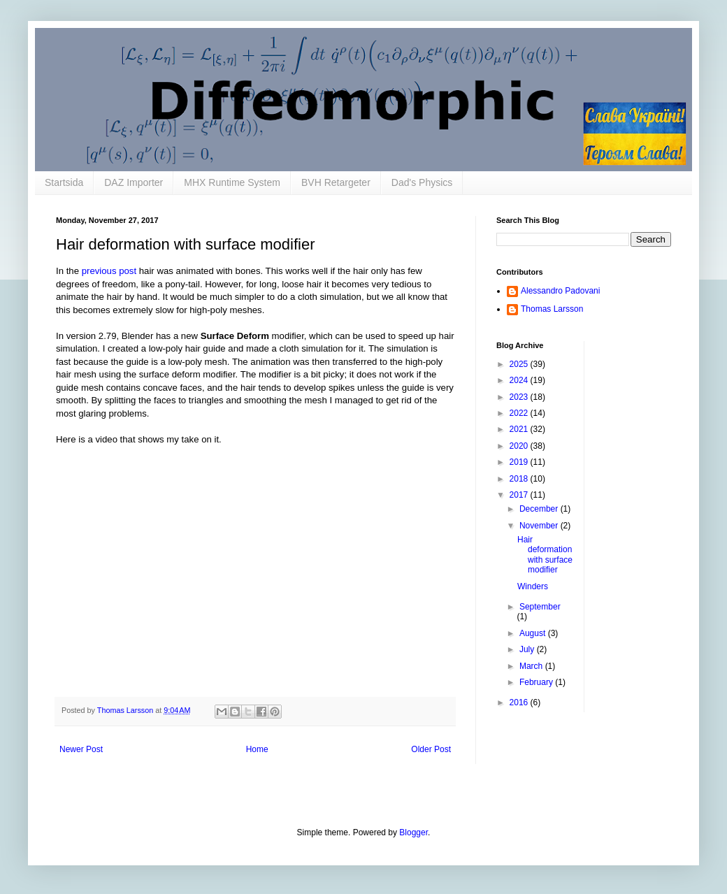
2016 (520, 702)
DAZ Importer (133, 182)
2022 (520, 413)
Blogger (413, 832)
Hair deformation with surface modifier (545, 555)
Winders (532, 586)
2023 (520, 397)
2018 (520, 479)
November (540, 526)
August (533, 633)
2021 (520, 429)
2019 (520, 462)
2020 (520, 446)
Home (257, 749)
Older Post (431, 749)
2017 (520, 495)
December (540, 509)
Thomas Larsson (552, 309)
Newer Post (81, 749)
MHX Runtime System (232, 182)
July (528, 649)
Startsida (64, 182)
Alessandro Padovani (560, 291)
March (532, 666)
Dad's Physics (421, 182)
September (540, 607)
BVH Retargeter (335, 182)
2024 (520, 380)
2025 (520, 364)
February (537, 682)
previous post (109, 271)
